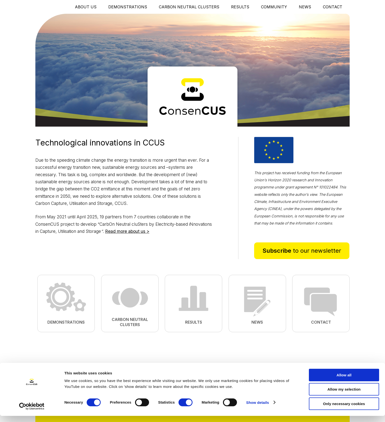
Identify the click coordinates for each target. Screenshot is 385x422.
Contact (332, 6)
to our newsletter (301, 250)
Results (240, 6)
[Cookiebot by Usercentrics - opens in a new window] (31, 412)
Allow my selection (343, 396)
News (305, 6)
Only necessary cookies (344, 410)
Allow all (344, 381)
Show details (257, 409)
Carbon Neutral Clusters (189, 6)
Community (274, 6)
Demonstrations (127, 6)
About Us (85, 6)
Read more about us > (127, 231)
